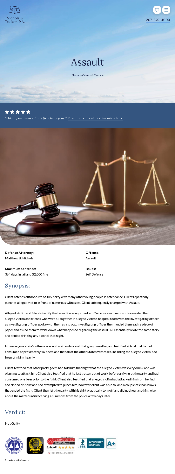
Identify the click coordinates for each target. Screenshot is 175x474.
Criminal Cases (91, 75)
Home (76, 75)
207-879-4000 (158, 19)
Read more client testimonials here (95, 118)
